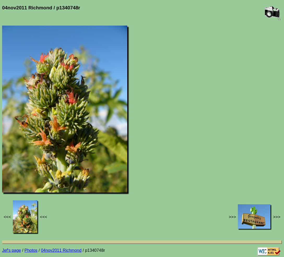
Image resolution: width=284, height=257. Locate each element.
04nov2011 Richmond (61, 250)
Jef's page (11, 250)
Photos (31, 250)
